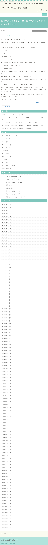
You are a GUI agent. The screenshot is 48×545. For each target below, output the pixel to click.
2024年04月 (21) (7, 279)
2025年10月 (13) (7, 225)
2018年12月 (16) (7, 470)
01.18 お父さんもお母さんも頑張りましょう (14, 182)
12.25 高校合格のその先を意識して (11, 179)
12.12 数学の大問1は (8, 188)
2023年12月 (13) (7, 291)
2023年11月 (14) (7, 294)
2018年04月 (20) (7, 494)
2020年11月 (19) (7, 401)
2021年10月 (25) (7, 368)
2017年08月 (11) (7, 518)
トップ (14, 533)
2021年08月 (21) (7, 374)
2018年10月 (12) (7, 476)
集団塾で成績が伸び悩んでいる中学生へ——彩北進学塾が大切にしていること (22, 125)
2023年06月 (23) (7, 308)
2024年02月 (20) (7, 285)
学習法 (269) (5, 153)
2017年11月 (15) (7, 509)
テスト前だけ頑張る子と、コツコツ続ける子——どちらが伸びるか (19, 122)
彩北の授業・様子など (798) (9, 135)
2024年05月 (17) (7, 276)
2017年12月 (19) (7, 506)
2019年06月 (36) (7, 452)
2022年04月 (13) (7, 350)
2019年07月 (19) (7, 449)
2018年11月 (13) (7, 473)
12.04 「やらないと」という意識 (11, 194)
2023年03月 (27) (7, 317)
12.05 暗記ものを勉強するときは (11, 191)
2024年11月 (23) (7, 258)
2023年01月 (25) (7, 323)
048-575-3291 (42, 12)
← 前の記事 (6, 107)
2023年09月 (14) (7, 300)
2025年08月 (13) (7, 231)
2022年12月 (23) (7, 326)
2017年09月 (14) (7, 515)
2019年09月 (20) (7, 443)
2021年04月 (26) (7, 386)
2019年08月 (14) (7, 446)
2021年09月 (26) (7, 371)
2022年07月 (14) (7, 341)
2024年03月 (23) (7, 282)
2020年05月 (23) (7, 419)
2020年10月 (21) (7, 404)
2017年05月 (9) (6, 527)
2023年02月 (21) (7, 320)
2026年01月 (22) (7, 216)
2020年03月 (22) (7, 425)
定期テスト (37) (6, 156)
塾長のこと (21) (6, 144)
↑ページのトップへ (6, 533)
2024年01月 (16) (7, 288)
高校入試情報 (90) (7, 168)
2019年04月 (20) (7, 458)
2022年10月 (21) (7, 332)
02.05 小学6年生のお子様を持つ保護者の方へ (14, 197)
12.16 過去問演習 (7, 185)
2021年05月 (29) (7, 383)
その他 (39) (5, 141)
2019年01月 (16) (7, 467)
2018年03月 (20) (7, 497)
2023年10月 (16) (7, 297)
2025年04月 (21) (7, 243)
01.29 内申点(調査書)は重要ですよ (11, 176)
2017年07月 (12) (7, 521)
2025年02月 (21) (7, 249)
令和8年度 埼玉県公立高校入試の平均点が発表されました (17, 128)
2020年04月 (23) (7, 422)
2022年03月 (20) (7, 353)
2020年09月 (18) (7, 407)
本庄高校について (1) (8, 159)
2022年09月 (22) (7, 335)
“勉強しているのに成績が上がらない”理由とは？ (15, 115)
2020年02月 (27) (7, 428)
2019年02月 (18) (7, 464)
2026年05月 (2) (6, 204)
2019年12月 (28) (7, 434)
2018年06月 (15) (7, 488)
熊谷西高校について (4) (8, 165)
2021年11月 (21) (7, 365)
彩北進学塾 (9, 539)
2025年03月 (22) (7, 246)
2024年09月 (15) (7, 264)
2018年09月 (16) (7, 479)
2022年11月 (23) (7, 329)
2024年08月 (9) (6, 267)
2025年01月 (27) (7, 252)
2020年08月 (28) (7, 410)
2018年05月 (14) (7, 491)
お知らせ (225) (6, 138)
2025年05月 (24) (7, 240)
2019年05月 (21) (7, 455)
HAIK (16, 543)
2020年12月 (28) (7, 398)
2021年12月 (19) (7, 362)
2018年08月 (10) (7, 482)
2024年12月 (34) (7, 255)
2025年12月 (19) (7, 219)
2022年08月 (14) (7, 338)
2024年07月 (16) (7, 270)
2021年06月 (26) (7, 380)
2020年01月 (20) (7, 431)
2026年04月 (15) (7, 207)
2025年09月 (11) (7, 228)
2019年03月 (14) (7, 461)
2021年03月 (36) (7, 389)
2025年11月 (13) (7, 222)
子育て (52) (5, 150)
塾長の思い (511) (7, 147)
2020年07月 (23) (7, 413)
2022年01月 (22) (7, 359)
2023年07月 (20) (7, 306)
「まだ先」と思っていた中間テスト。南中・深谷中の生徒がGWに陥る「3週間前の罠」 (23, 118)
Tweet (37, 102)
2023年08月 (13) (7, 303)
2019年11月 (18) (7, 437)
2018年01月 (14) (7, 503)
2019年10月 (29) (7, 440)
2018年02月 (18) (7, 500)
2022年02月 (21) (7, 356)
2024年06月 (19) (7, 273)
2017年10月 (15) (7, 512)
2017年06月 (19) (7, 524)
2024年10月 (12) (7, 261)
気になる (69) (6, 162)
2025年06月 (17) (7, 237)
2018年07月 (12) (7, 485)
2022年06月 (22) (7, 344)
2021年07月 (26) (7, 377)
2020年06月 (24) (7, 416)
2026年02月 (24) (7, 213)
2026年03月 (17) (7, 210)
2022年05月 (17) (7, 347)
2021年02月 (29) (7, 392)
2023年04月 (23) (7, 314)
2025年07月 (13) (7, 234)
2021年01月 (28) (7, 395)
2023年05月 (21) (7, 311)
